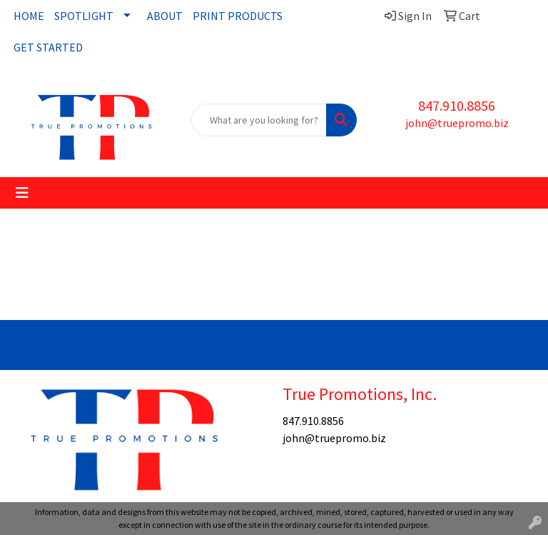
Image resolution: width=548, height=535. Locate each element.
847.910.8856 (456, 105)
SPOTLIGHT (83, 16)
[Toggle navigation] (22, 193)
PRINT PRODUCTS (238, 16)
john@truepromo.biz (457, 123)
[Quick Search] (259, 120)
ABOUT (165, 16)
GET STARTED (48, 47)
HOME (29, 16)
